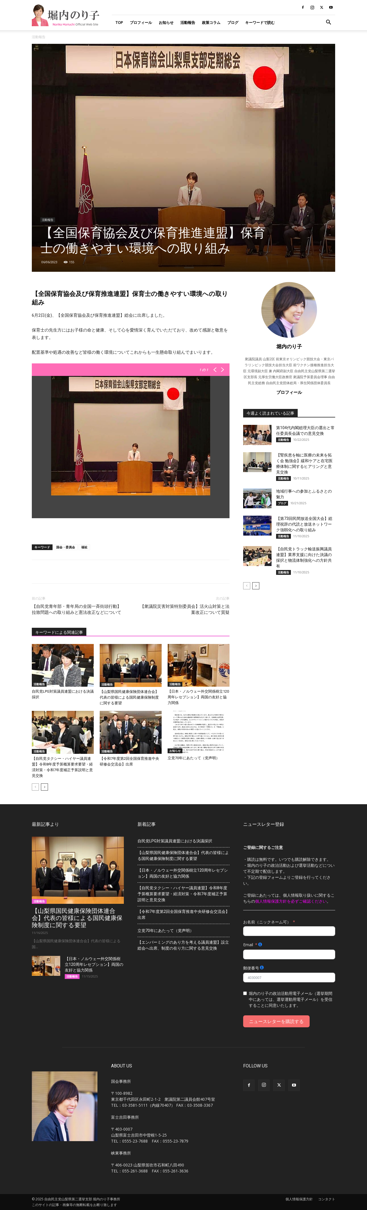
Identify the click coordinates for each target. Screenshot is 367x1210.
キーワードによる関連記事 (59, 632)
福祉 (84, 547)
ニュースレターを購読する (276, 1021)
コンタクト (326, 1199)
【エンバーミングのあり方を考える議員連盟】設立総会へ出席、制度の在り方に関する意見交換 (183, 945)
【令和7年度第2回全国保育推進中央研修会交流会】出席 (183, 914)
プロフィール (141, 22)
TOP (119, 22)
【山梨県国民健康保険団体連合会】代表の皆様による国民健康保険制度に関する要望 (129, 697)
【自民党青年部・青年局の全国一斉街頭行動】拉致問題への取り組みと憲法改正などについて (76, 609)
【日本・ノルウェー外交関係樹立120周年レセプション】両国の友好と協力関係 (198, 697)
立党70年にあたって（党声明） (194, 758)
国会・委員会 (65, 547)
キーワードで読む (260, 22)
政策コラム (211, 22)
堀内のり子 (289, 346)
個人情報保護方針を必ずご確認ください (291, 901)
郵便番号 (251, 968)
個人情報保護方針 (299, 1199)
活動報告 (187, 22)
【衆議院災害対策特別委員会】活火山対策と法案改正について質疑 (185, 609)
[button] (328, 23)
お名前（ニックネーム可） (267, 922)
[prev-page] (35, 787)
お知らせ (166, 22)
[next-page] (44, 787)
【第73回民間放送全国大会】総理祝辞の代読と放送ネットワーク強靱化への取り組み (304, 524)
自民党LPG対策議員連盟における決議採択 (174, 841)
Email (248, 944)
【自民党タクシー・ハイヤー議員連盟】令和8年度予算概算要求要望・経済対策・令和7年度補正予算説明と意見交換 (182, 894)
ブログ (232, 22)
